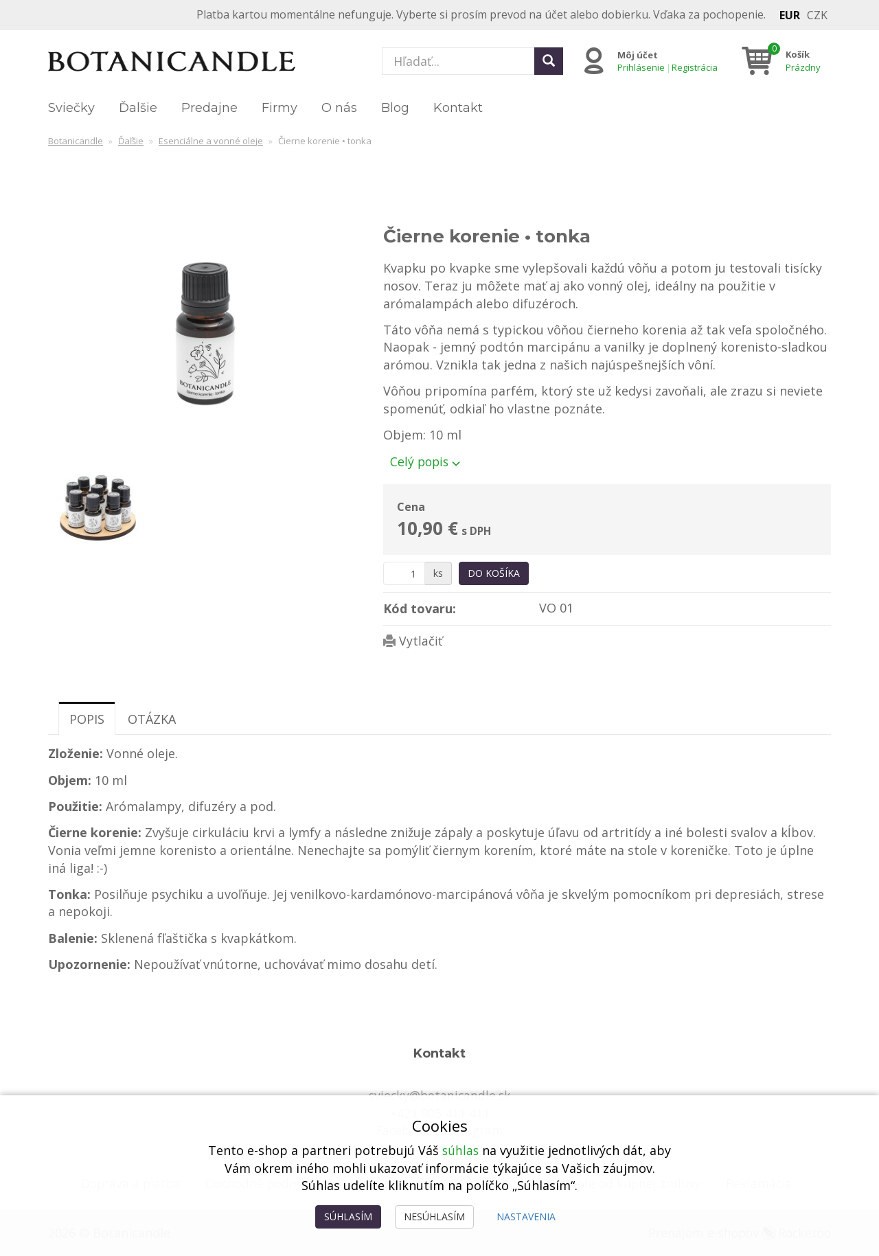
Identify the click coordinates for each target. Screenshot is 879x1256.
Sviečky (71, 107)
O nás (339, 107)
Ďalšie (138, 107)
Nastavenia (526, 1216)
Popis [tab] (86, 719)
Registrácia (694, 67)
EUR (789, 15)
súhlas (460, 1150)
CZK (817, 15)
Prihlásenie (640, 67)
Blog (395, 107)
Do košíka (494, 573)
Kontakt (458, 107)
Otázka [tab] (152, 719)
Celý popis (426, 461)
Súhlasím (348, 1216)
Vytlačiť (420, 640)
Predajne (209, 107)
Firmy (279, 107)
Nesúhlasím (434, 1216)
